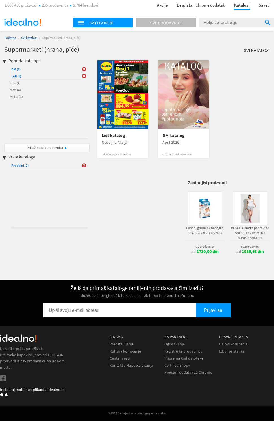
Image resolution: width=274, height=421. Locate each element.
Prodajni (20, 165)
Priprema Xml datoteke (183, 358)
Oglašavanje (174, 344)
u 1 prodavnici (250, 246)
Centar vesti (120, 358)
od (205, 251)
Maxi (15, 90)
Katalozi (241, 5)
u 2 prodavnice (204, 246)
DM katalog (173, 135)
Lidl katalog (113, 135)
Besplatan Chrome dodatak (201, 5)
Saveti (264, 5)
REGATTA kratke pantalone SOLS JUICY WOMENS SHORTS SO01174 (250, 233)
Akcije (162, 5)
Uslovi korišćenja (233, 344)
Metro (16, 96)
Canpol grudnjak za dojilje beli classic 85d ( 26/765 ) (204, 230)
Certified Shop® (177, 365)
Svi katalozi (29, 38)
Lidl (16, 76)
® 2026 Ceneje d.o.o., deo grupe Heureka (137, 413)
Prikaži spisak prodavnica (45, 147)
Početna (10, 38)
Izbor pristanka (232, 351)
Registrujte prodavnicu (183, 351)
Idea (15, 83)
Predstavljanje (122, 344)
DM (16, 69)
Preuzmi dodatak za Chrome (188, 372)
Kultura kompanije (125, 351)
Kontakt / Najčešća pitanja (131, 365)
